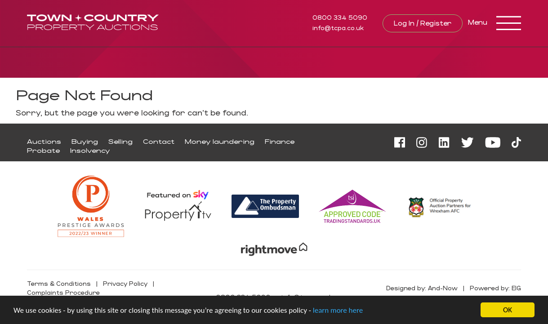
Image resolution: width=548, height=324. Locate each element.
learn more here (338, 310)
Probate (43, 150)
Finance (279, 141)
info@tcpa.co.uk (338, 27)
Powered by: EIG (495, 288)
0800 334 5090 (339, 17)
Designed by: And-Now (422, 288)
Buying (84, 141)
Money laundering (219, 141)
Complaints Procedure (63, 292)
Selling (120, 141)
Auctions (44, 141)
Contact (158, 141)
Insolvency (90, 150)
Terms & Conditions (59, 283)
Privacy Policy (125, 283)
